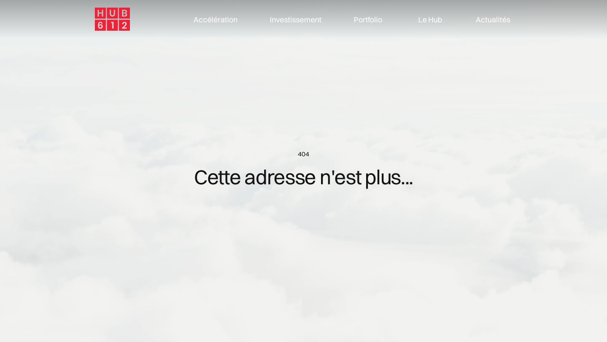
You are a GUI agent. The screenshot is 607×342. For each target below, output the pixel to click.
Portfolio (368, 19)
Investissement (296, 19)
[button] (427, 19)
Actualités (493, 19)
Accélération (215, 19)
